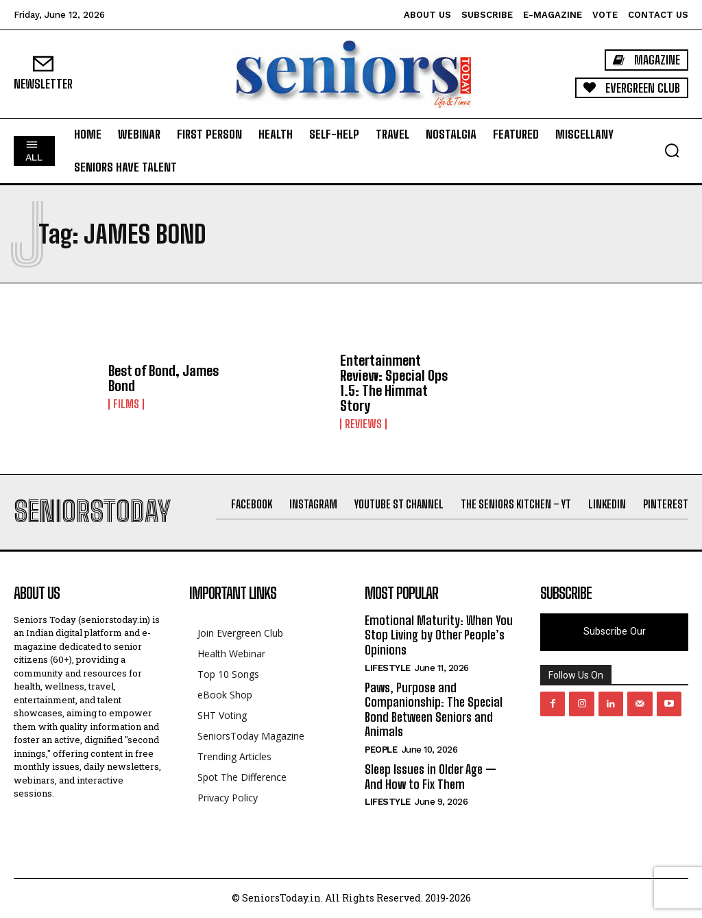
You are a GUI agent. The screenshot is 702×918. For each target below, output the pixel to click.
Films (126, 404)
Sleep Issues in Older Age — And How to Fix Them (430, 777)
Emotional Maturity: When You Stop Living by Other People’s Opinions (439, 635)
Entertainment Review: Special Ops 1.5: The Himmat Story (394, 383)
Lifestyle (388, 668)
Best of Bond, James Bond (163, 378)
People (381, 749)
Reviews (363, 424)
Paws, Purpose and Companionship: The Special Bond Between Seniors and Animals (434, 710)
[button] (671, 150)
